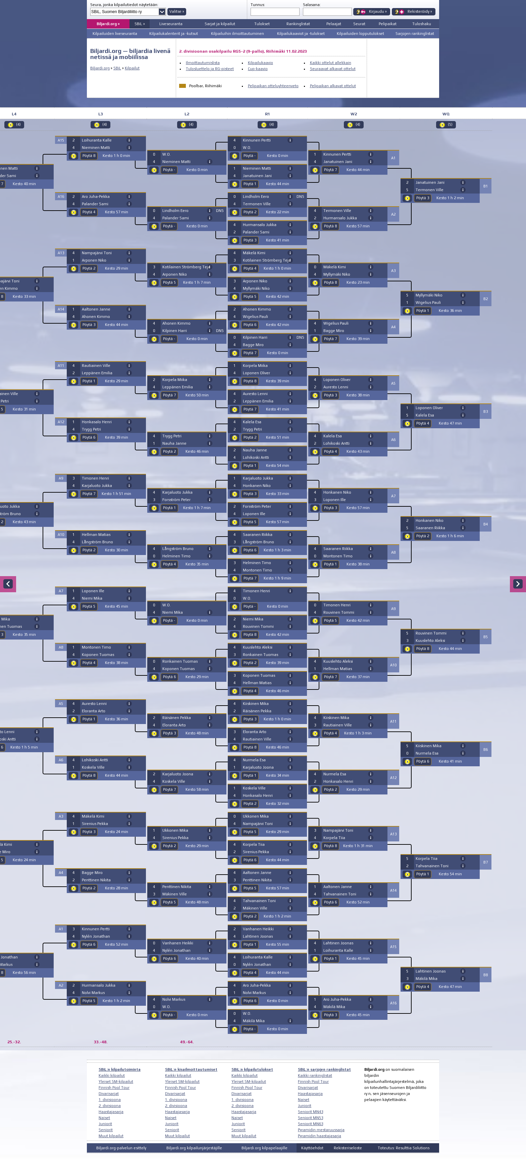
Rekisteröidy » (420, 11)
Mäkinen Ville (174, 894)
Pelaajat (333, 24)
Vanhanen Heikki (177, 943)
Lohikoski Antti (95, 760)
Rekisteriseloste (348, 1148)
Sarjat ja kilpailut (220, 24)
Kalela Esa (252, 422)
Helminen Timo (176, 556)
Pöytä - (169, 170)
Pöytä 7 (89, 494)
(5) (450, 124)
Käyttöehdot (312, 1148)
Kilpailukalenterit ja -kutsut (173, 34)
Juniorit (105, 1124)
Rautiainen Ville (96, 366)
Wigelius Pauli (255, 317)
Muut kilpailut (111, 1136)
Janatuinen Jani (257, 176)
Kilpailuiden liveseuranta (115, 34)
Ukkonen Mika (175, 830)
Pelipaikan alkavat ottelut (333, 86)
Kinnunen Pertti (96, 929)
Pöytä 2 (89, 268)
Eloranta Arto (93, 711)
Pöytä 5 (89, 606)
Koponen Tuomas (98, 655)
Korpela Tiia (254, 844)
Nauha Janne (174, 443)
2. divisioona (110, 1106)
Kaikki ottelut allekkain (330, 63)
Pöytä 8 (89, 156)
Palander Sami (95, 204)
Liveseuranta (170, 24)
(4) (18, 124)
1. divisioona (110, 1100)
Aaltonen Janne (96, 309)
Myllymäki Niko (256, 288)
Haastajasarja (111, 1112)
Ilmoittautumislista (203, 63)
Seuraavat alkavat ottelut (333, 69)
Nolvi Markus (93, 993)
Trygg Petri (91, 429)
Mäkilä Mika (254, 1021)
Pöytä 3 (89, 325)
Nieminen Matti (96, 148)
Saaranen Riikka (257, 535)
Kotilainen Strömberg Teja (186, 267)
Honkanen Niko (257, 486)
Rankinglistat (298, 24)
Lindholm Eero (175, 211)
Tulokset (262, 24)
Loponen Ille (93, 591)
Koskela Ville (93, 767)
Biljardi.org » (108, 24)
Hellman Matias (96, 535)
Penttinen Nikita (96, 880)
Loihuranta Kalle (97, 140)
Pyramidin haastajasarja (319, 1136)
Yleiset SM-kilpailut (116, 1082)
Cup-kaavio (258, 69)
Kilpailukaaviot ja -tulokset (301, 34)
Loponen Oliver (256, 373)
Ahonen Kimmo (96, 317)
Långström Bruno (97, 542)
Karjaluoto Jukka (97, 486)
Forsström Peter (176, 500)
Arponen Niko (94, 260)
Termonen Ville (257, 204)
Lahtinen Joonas (258, 936)
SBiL (117, 68)
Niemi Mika (92, 598)
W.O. (166, 154)
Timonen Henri (95, 478)
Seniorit (106, 1130)
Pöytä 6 (89, 437)
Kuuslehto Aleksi (257, 647)
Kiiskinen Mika (256, 704)
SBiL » (140, 24)
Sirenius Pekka (95, 824)
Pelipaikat (388, 24)
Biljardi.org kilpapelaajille (264, 1148)
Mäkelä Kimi (93, 816)
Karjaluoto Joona (177, 774)
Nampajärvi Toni (97, 253)
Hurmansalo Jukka (98, 985)
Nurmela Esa (254, 760)
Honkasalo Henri (97, 422)
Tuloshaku (421, 24)
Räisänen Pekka (176, 718)
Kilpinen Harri (174, 331)
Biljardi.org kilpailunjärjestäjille (194, 1148)
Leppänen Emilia (97, 373)
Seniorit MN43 (310, 1112)
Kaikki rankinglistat (315, 1075)
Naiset (104, 1118)
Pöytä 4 (89, 212)
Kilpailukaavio (260, 63)
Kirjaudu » (378, 11)
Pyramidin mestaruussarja (321, 1130)
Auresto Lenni (94, 704)
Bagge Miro (92, 873)
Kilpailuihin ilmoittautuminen (237, 34)
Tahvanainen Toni (259, 901)
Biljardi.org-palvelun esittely (121, 1148)
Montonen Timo (96, 647)
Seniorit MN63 (310, 1124)
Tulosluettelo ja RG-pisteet (210, 69)
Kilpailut (132, 68)
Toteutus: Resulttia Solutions (403, 1148)
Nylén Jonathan (96, 936)
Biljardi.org (100, 68)
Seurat (359, 24)
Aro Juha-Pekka (96, 197)
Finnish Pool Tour (114, 1088)
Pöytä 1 (89, 381)
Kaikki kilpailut (112, 1075)
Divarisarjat (109, 1094)
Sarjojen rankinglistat (415, 34)
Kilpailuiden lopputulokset (360, 34)
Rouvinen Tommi (258, 626)
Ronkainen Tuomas (180, 661)
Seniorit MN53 (310, 1118)
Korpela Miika (174, 380)
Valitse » (176, 11)
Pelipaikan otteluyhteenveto (273, 86)
